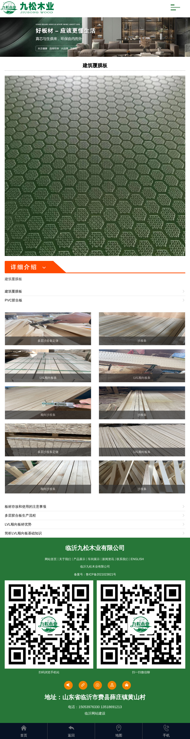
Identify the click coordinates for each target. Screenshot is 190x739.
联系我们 (122, 559)
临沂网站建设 (95, 713)
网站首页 (51, 559)
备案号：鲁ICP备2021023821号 (95, 574)
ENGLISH (137, 559)
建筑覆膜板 (95, 65)
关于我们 (65, 559)
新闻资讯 (108, 559)
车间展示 (94, 559)
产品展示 (79, 559)
